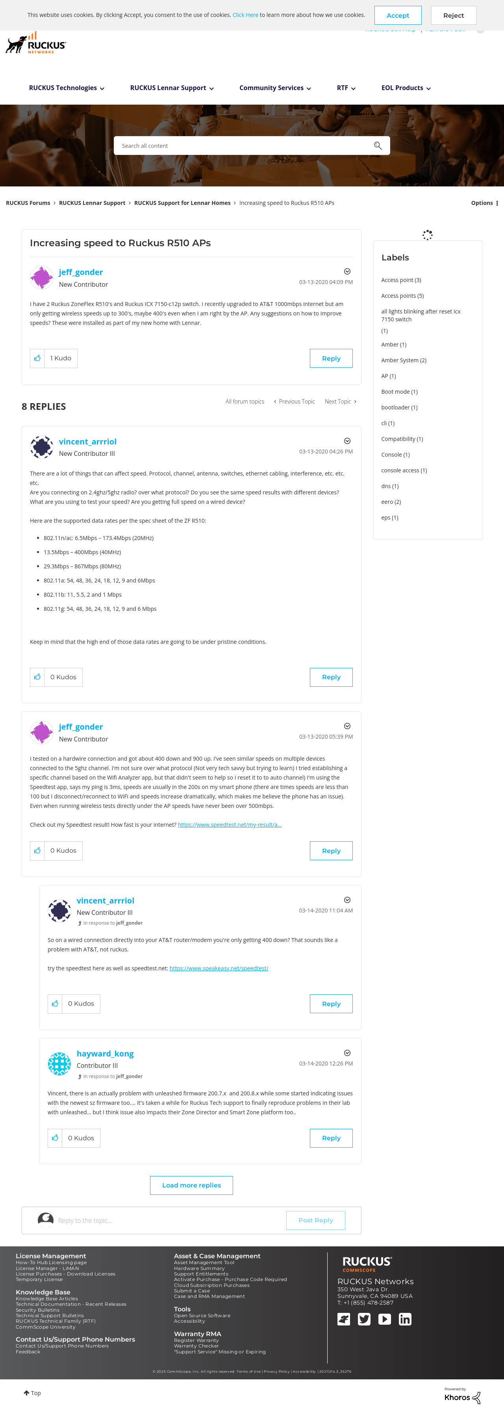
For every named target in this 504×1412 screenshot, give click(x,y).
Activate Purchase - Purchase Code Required (230, 1279)
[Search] (252, 145)
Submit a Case (192, 1291)
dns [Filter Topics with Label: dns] (386, 486)
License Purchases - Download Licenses (66, 1274)
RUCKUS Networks (375, 1281)
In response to (113, 923)
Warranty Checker (196, 1346)
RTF (342, 87)
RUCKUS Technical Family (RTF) (56, 1321)
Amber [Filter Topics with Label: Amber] (390, 344)
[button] (398, 15)
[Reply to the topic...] (172, 1220)
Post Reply (315, 1220)
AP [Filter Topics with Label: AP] (385, 376)
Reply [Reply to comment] (331, 677)
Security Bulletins (37, 1310)
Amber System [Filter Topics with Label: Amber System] (400, 360)
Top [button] (36, 1393)
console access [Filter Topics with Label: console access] (400, 470)
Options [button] (482, 202)
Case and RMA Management (209, 1296)
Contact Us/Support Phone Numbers (62, 1346)
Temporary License (39, 1279)
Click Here (245, 14)
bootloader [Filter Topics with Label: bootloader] (396, 407)
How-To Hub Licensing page (51, 1262)
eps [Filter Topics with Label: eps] (386, 517)
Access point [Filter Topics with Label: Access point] (397, 280)
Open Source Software (202, 1315)
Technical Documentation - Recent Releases (71, 1304)
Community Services (271, 87)
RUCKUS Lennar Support (168, 87)
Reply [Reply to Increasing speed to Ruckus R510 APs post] (331, 358)
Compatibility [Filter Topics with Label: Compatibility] (398, 438)
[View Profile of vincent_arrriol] (88, 441)
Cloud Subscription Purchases (212, 1285)
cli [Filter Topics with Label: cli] (384, 423)
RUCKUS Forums (28, 202)
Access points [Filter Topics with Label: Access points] (399, 295)
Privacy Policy (277, 1371)
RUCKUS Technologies (63, 87)
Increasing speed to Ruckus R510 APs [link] (286, 202)
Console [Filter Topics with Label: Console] (392, 454)
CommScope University (46, 1327)
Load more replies (191, 1185)
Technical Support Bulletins (50, 1315)
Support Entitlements (201, 1274)
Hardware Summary (199, 1268)
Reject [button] (453, 15)
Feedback (28, 1352)
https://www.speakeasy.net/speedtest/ (219, 968)
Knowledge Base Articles (47, 1298)
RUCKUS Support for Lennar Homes (182, 202)
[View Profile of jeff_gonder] (81, 272)
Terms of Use (249, 1371)
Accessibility (189, 1321)
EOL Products (402, 87)
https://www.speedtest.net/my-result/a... (230, 824)
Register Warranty (196, 1340)
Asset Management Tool (204, 1262)
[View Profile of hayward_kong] (105, 1053)
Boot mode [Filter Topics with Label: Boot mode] (396, 391)
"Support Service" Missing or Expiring (220, 1352)
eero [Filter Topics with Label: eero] (387, 501)
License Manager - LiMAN (47, 1268)
